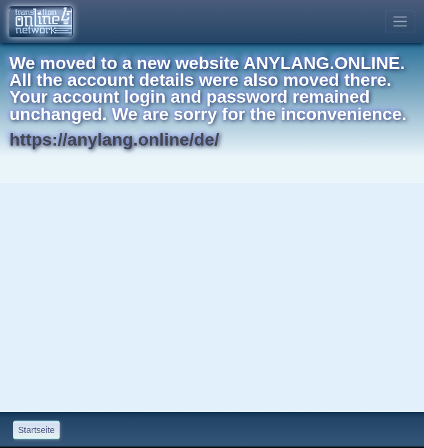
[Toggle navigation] (400, 21)
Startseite (36, 430)
